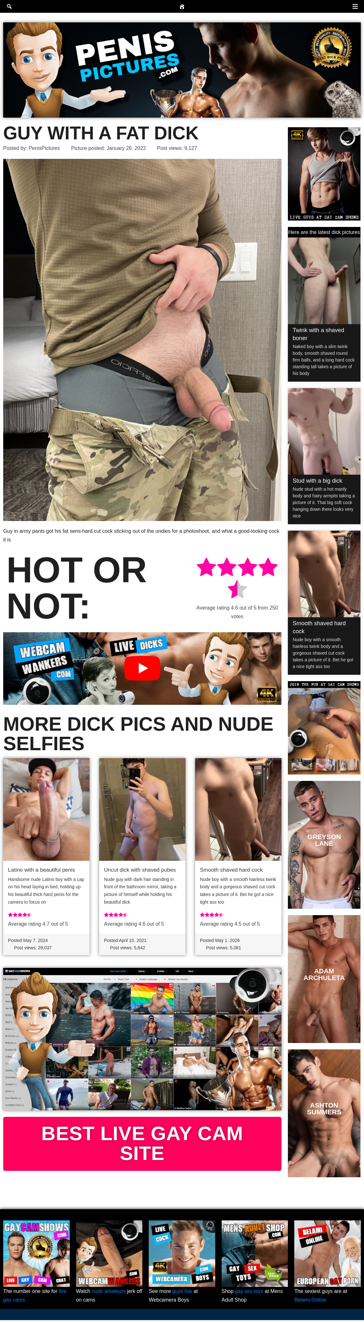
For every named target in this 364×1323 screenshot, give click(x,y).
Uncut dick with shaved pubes (140, 870)
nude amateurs (109, 1294)
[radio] (206, 568)
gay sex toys (249, 1294)
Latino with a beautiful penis (41, 870)
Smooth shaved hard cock (231, 870)
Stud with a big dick (317, 481)
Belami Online (310, 1302)
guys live (182, 1294)
